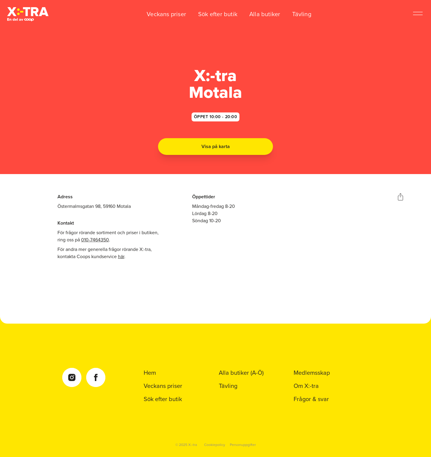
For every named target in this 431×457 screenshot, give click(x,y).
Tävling (301, 14)
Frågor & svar (311, 398)
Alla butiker (264, 14)
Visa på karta (215, 146)
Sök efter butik (217, 14)
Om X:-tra (306, 385)
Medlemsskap (312, 372)
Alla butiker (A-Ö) (241, 372)
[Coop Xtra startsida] (27, 14)
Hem (150, 372)
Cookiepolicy (214, 444)
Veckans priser (166, 14)
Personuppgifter (243, 444)
